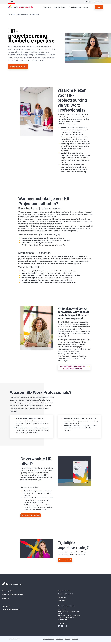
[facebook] (59, 626)
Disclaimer (67, 639)
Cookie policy (59, 639)
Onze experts (6, 606)
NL (101, 2)
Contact (98, 7)
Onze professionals (64, 591)
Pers (98, 2)
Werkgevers (62, 597)
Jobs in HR (5, 598)
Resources (61, 600)
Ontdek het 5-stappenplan (31, 515)
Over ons (86, 7)
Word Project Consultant (65, 594)
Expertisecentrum (75, 7)
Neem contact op (16, 66)
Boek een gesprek (65, 560)
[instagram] (66, 626)
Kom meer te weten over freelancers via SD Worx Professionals (72, 367)
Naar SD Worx (11, 2)
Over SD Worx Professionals (10, 609)
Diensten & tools (59, 7)
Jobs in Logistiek (7, 591)
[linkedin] (62, 626)
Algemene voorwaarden (48, 639)
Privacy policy (75, 639)
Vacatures (47, 7)
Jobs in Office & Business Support (12, 594)
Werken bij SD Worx (89, 2)
